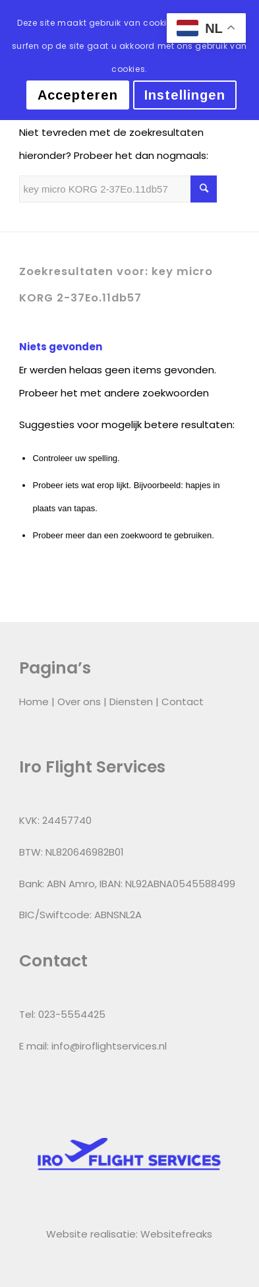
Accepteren (78, 95)
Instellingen (184, 95)
